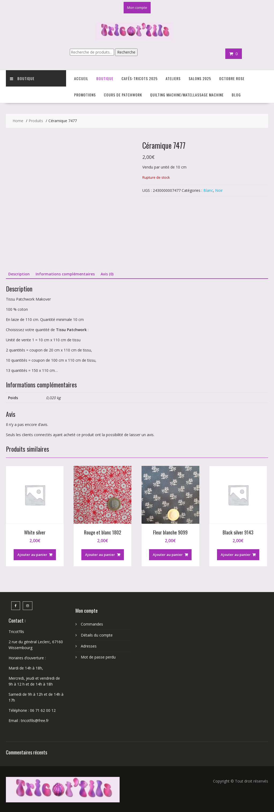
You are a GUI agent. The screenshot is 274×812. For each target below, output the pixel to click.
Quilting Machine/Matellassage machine (187, 95)
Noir (219, 190)
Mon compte (137, 7)
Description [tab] (19, 273)
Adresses (89, 646)
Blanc (208, 190)
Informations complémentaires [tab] (65, 273)
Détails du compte (97, 635)
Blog (236, 95)
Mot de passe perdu (98, 657)
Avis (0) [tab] (107, 273)
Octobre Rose (232, 78)
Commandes (92, 624)
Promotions (85, 95)
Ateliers (173, 78)
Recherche (126, 52)
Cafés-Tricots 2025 (139, 78)
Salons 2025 (200, 78)
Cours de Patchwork (123, 95)
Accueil (81, 78)
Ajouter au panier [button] (32, 554)
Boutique (22, 78)
